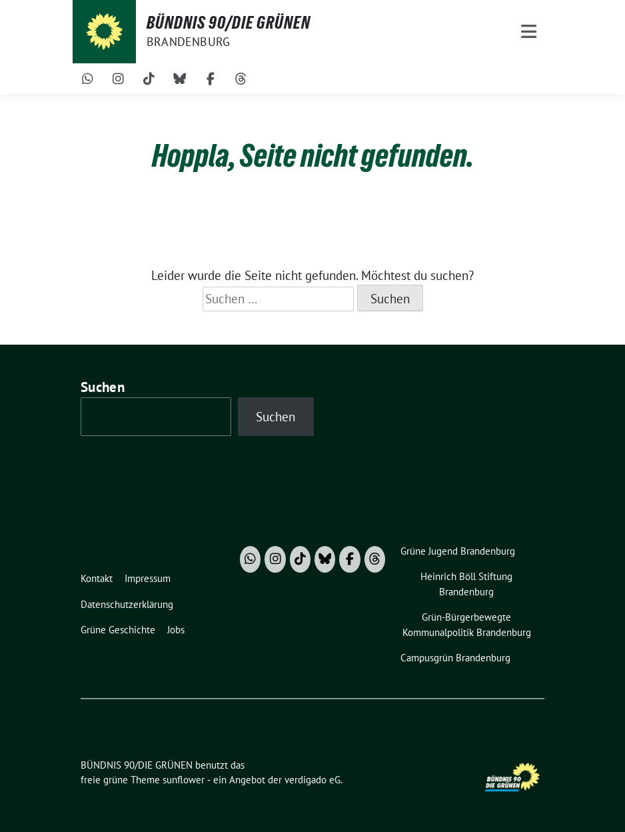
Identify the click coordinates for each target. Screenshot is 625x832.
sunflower (184, 779)
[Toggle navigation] (528, 31)
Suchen (103, 387)
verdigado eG (312, 779)
